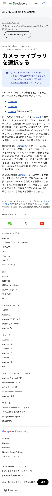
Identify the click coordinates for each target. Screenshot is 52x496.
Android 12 (7, 353)
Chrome (5, 443)
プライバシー (8, 294)
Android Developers (10, 46)
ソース (5, 251)
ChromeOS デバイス (11, 319)
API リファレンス (9, 387)
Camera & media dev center (19, 12)
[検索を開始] (30, 3)
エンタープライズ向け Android (15, 242)
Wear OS (6, 315)
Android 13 (7, 348)
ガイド (36, 49)
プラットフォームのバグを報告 (15, 407)
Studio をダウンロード (12, 391)
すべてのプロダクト (10, 456)
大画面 (5, 310)
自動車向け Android (11, 323)
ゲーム (5, 276)
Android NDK (8, 396)
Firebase (6, 447)
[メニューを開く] (4, 3)
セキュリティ (8, 247)
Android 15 (7, 340)
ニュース (6, 256)
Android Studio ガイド (12, 378)
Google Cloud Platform (12, 452)
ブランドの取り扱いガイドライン (18, 471)
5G (3, 298)
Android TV (7, 328)
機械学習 (6, 281)
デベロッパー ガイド (11, 382)
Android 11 (7, 357)
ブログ (5, 260)
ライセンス (21, 466)
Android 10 (7, 362)
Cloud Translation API (27, 26)
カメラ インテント (19, 82)
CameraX (12, 101)
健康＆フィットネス (11, 285)
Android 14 (7, 344)
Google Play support (11, 416)
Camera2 (12, 106)
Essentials (26, 46)
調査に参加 (7, 421)
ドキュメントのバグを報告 (14, 412)
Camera (12, 111)
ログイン (45, 3)
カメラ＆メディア (10, 290)
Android (5, 238)
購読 (43, 482)
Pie (3, 366)
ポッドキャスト (9, 264)
